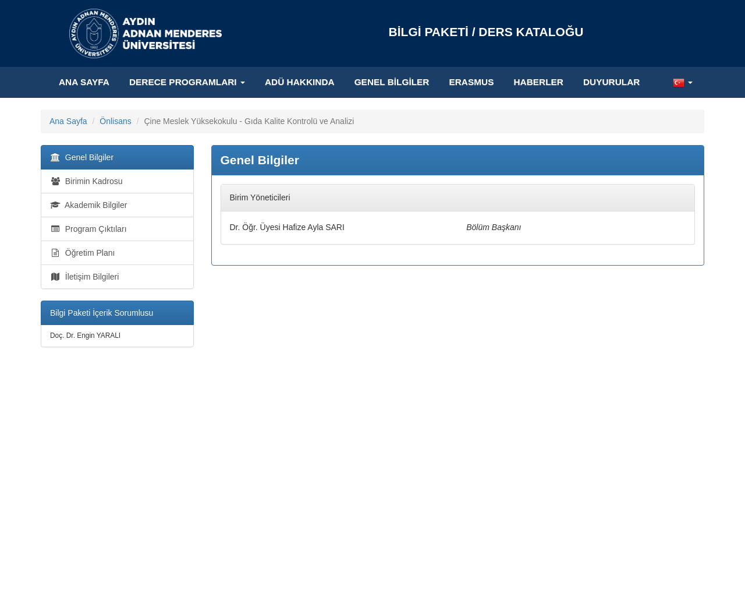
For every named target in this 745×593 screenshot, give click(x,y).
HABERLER (538, 82)
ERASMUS (471, 82)
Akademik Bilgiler (88, 205)
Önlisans (115, 121)
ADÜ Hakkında (300, 82)
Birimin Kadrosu (86, 181)
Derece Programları (187, 82)
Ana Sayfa (84, 82)
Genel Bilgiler (392, 82)
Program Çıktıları (88, 229)
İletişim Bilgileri (84, 276)
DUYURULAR (611, 82)
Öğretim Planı (82, 252)
